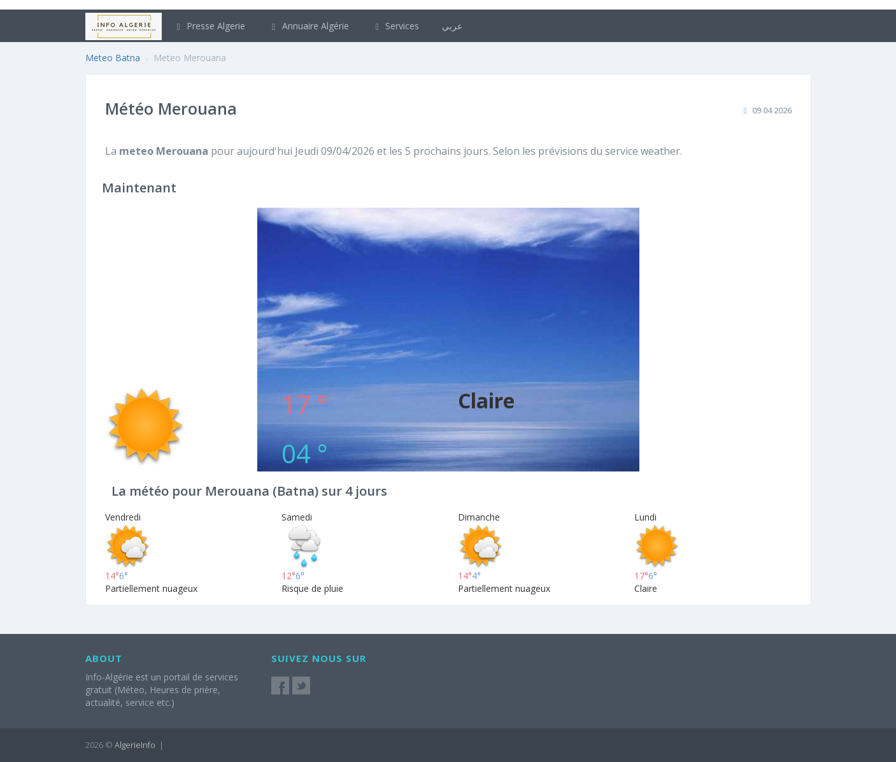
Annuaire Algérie (308, 26)
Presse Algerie (209, 26)
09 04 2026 (772, 110)
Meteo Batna (112, 58)
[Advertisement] (448, 297)
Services (396, 26)
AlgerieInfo (135, 745)
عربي (452, 26)
